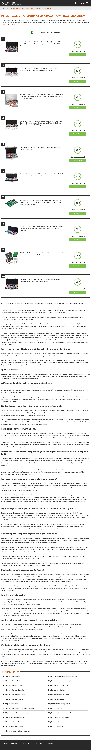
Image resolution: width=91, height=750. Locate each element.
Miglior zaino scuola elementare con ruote (20, 708)
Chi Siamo (5, 743)
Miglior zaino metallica (56, 690)
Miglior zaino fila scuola (13, 685)
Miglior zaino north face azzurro (16, 681)
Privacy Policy (26, 743)
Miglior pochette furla (56, 708)
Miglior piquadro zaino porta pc (59, 717)
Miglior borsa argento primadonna (17, 731)
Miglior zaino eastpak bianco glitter (61, 681)
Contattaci (49, 743)
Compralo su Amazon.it (78, 51)
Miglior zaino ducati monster (58, 685)
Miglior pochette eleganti (14, 722)
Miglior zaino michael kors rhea (16, 694)
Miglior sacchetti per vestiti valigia (17, 713)
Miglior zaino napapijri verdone (59, 694)
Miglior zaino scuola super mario (59, 704)
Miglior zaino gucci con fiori (15, 690)
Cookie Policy (38, 743)
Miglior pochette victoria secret (59, 713)
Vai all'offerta (77, 55)
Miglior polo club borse (56, 722)
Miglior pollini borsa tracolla (15, 717)
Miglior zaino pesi (11, 704)
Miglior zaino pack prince (14, 699)
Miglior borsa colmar (55, 726)
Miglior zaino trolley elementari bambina (62, 676)
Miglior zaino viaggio (12, 676)
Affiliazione (14, 743)
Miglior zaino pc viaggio (56, 699)
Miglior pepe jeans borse (14, 726)
